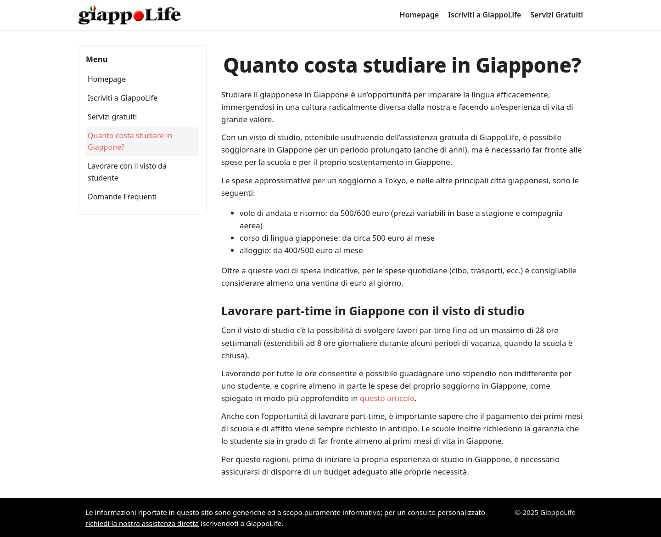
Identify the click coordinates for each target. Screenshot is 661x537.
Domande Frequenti (122, 197)
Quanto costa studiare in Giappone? (130, 141)
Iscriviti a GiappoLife (484, 15)
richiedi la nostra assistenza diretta (142, 523)
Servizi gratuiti (112, 117)
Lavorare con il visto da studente (127, 172)
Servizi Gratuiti (556, 15)
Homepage (419, 15)
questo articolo (387, 398)
